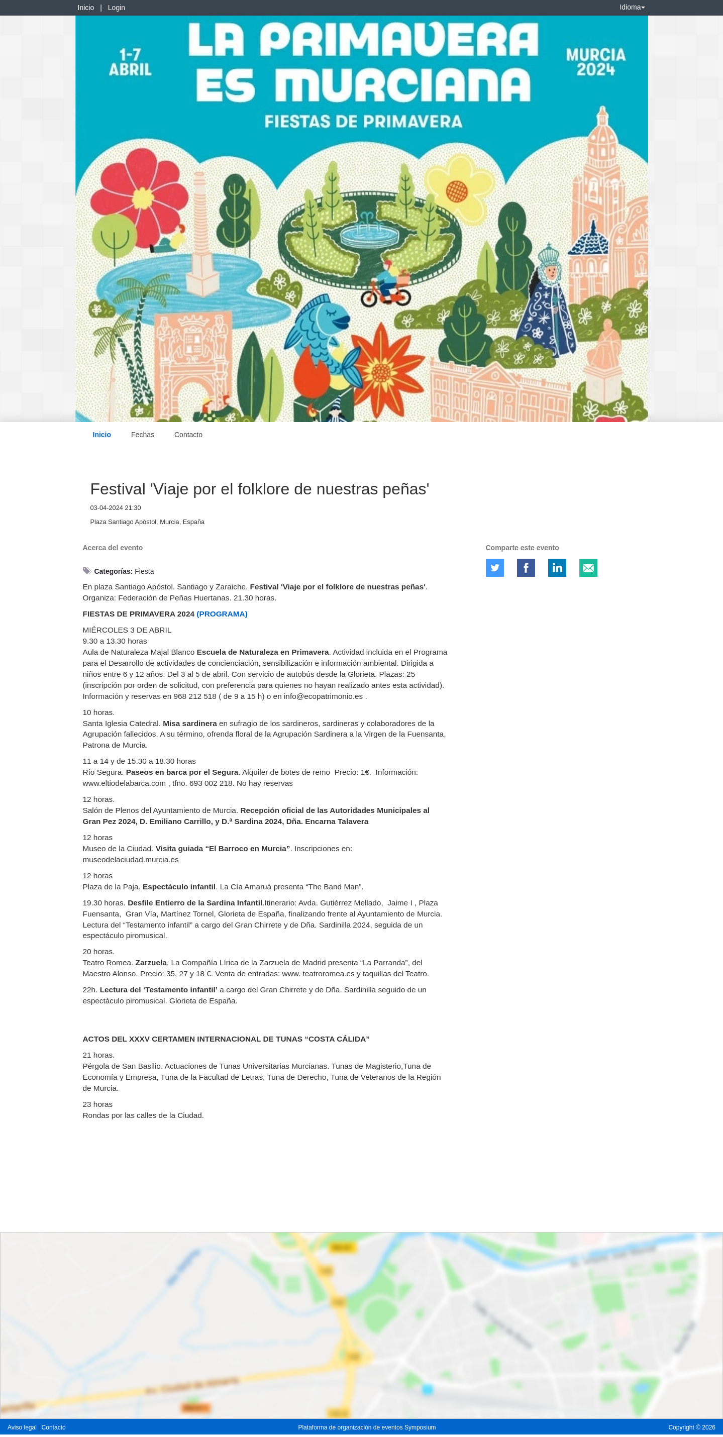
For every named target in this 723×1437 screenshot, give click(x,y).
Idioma (632, 7)
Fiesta (144, 571)
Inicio (86, 8)
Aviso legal (23, 1427)
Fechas (142, 435)
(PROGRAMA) (222, 613)
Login (116, 8)
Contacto (188, 435)
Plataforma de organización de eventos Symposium (367, 1427)
